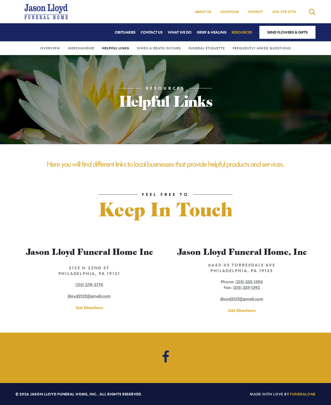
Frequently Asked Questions (262, 48)
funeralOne (302, 394)
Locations (229, 11)
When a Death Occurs (159, 48)
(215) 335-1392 (246, 287)
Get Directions (89, 307)
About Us (203, 11)
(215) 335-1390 (249, 281)
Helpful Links (115, 48)
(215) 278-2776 (284, 11)
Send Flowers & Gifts (287, 32)
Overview (50, 48)
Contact (255, 11)
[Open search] (312, 12)
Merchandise (81, 48)
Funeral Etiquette (207, 48)
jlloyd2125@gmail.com (89, 296)
